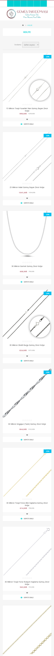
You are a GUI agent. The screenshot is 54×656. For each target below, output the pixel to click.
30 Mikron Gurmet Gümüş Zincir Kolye (27, 266)
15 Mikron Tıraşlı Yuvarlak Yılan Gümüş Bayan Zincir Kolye (27, 109)
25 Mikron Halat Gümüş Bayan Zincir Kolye (27, 187)
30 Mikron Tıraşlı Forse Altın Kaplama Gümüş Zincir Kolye (27, 504)
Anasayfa (23, 25)
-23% (47, 57)
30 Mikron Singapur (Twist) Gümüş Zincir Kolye (27, 424)
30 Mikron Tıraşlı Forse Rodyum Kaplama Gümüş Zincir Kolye (27, 583)
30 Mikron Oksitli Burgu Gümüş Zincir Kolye (27, 345)
